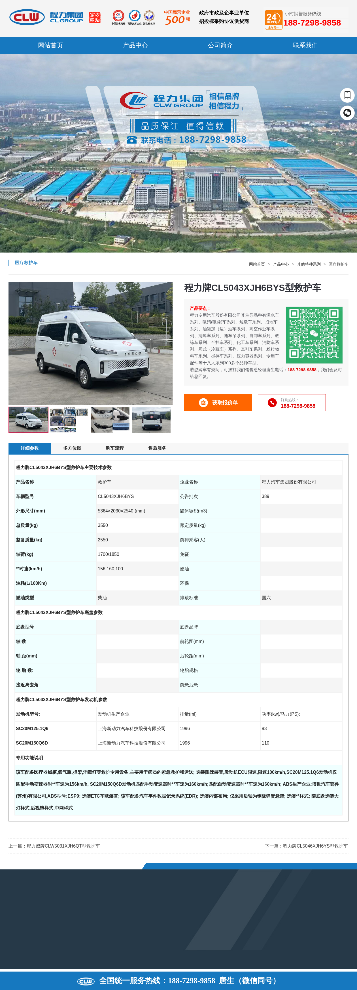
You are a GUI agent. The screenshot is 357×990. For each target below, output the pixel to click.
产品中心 (135, 45)
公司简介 (220, 45)
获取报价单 (218, 402)
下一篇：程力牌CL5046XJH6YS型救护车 (306, 846)
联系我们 (305, 45)
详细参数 (30, 448)
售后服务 (157, 448)
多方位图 (72, 448)
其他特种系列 (309, 264)
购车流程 (115, 448)
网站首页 (50, 45)
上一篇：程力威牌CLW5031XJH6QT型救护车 (54, 846)
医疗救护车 (338, 264)
